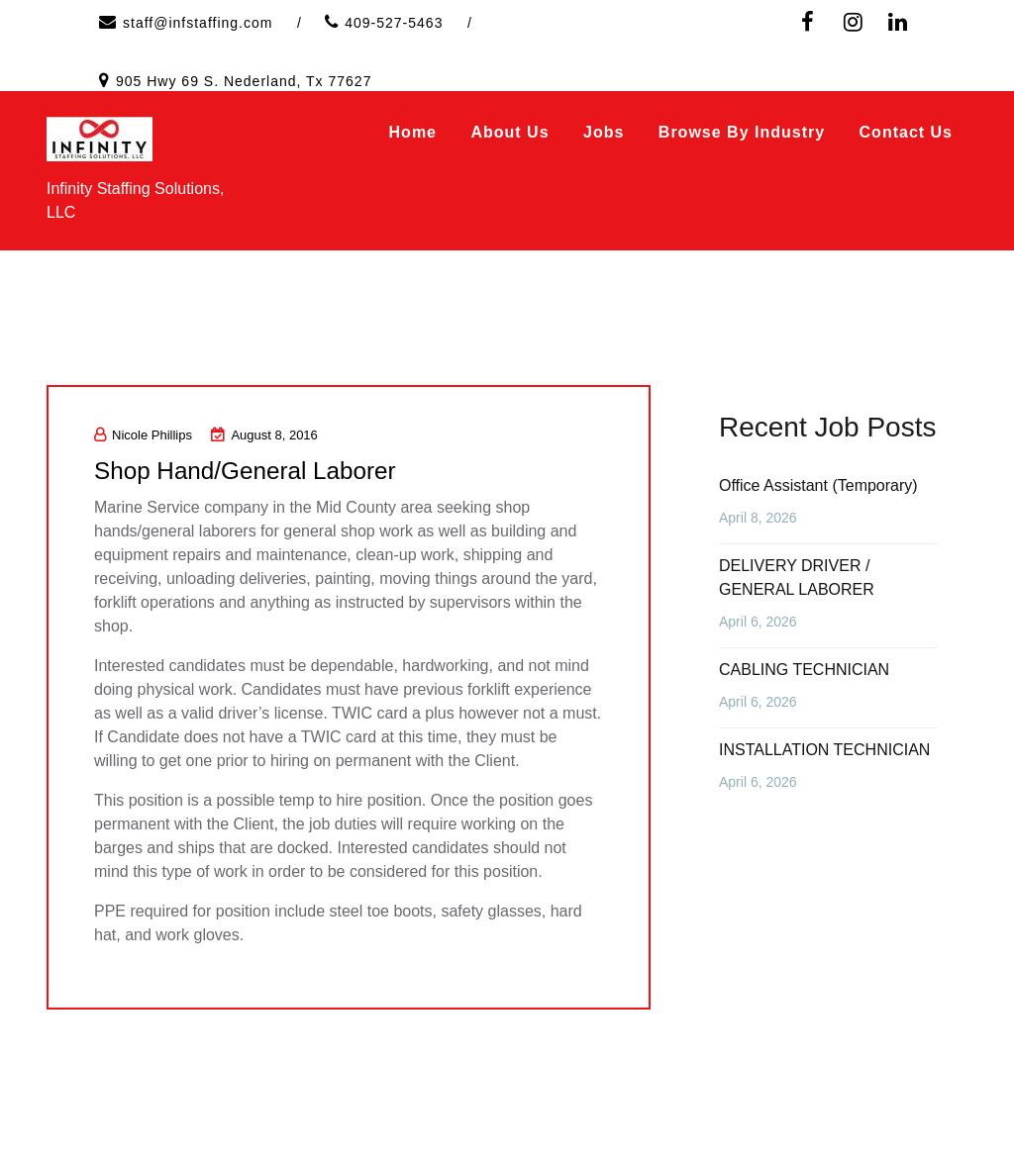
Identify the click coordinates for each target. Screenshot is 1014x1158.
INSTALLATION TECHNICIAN (824, 749)
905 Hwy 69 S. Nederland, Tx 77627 (243, 81)
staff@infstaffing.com (197, 23)
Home (413, 132)
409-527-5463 (394, 23)
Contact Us (906, 132)
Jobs (603, 132)
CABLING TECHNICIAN (804, 669)
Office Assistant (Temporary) (818, 485)
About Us (509, 132)
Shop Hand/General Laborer (256, 470)
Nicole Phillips (143, 435)
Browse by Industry (742, 132)
